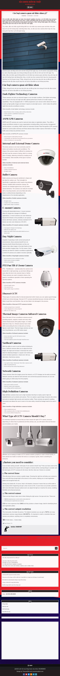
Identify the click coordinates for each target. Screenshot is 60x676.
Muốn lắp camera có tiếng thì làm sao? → (48, 537)
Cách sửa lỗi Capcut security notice (11, 574)
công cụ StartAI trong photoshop (10, 582)
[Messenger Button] (29, 674)
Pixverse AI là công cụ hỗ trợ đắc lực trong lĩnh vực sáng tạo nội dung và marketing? (23, 577)
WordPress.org (6, 611)
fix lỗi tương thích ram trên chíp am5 (11, 585)
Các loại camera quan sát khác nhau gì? (30, 13)
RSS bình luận (5, 609)
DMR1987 (24, 15)
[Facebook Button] (24, 674)
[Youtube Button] (26, 674)
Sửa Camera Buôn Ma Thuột (30, 1)
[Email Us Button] (36, 674)
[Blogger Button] (31, 674)
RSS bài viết (5, 606)
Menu (31, 7)
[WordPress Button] (34, 674)
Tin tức (36, 15)
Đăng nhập (5, 604)
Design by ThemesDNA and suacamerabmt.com (30, 671)
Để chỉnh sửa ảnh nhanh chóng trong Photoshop (14, 579)
